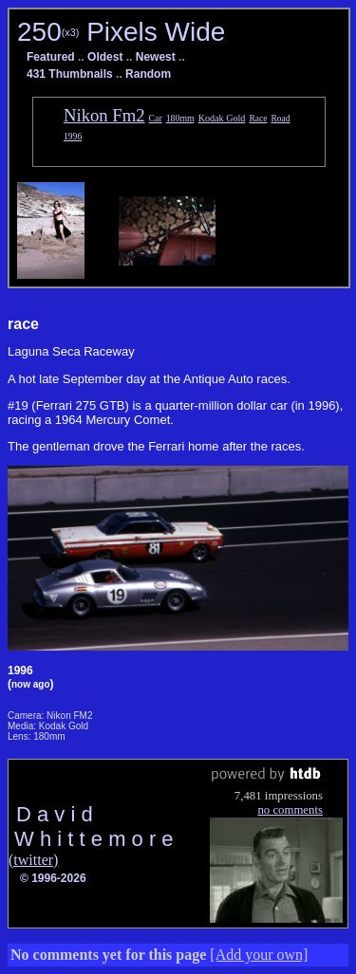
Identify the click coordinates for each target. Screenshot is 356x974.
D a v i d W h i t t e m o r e (91, 826)
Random (148, 74)
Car (155, 118)
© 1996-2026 (53, 878)
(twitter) (33, 860)
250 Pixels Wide (121, 31)
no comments (290, 810)
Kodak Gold (222, 118)
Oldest (104, 57)
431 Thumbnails (70, 74)
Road (280, 118)
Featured (51, 57)
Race (258, 118)
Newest (156, 57)
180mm (180, 118)
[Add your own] (259, 954)
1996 (73, 136)
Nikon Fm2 (104, 115)
